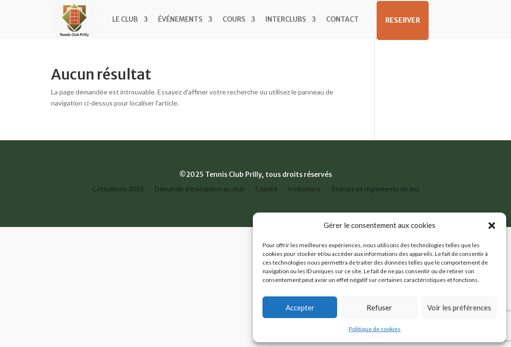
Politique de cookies (375, 329)
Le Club (125, 19)
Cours (234, 19)
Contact (342, 19)
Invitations (304, 189)
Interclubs (285, 19)
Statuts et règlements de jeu (375, 189)
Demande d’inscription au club (200, 189)
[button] (492, 225)
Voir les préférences (459, 307)
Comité (266, 189)
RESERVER (402, 20)
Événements (180, 19)
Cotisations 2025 (118, 189)
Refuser (379, 307)
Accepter (300, 307)
